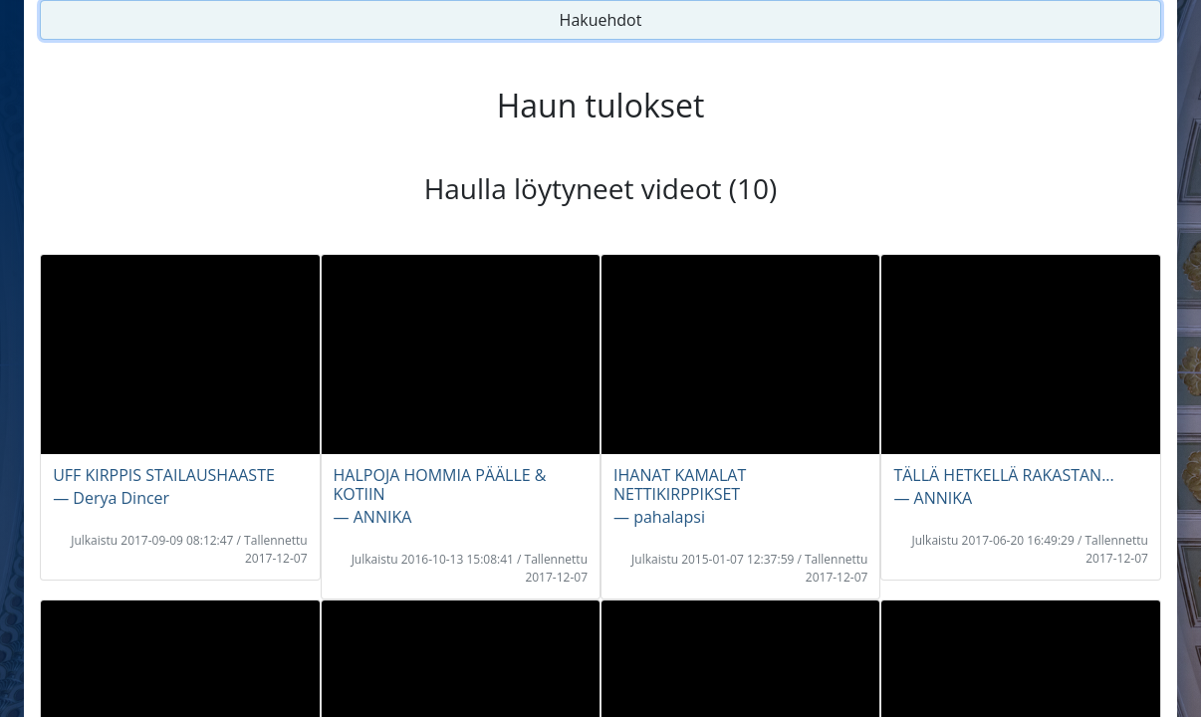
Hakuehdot (601, 20)
